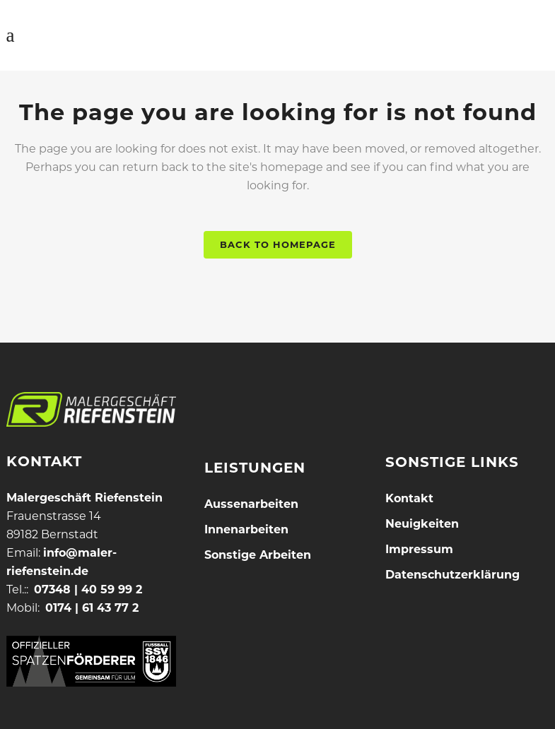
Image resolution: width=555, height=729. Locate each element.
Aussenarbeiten (251, 504)
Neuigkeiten (422, 524)
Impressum (419, 549)
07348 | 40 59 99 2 (88, 589)
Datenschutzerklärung (452, 574)
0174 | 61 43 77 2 (92, 608)
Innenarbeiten (246, 529)
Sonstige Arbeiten (257, 555)
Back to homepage (278, 244)
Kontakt (409, 498)
